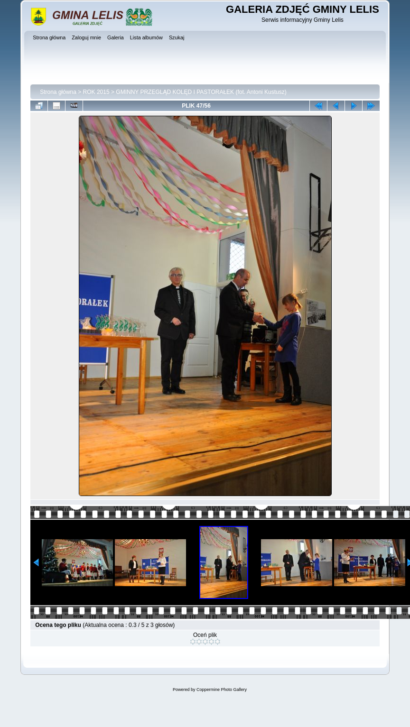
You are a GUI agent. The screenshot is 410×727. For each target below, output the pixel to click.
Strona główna (58, 92)
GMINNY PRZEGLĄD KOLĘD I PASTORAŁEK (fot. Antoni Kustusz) (201, 92)
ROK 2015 (96, 92)
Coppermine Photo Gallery (221, 689)
